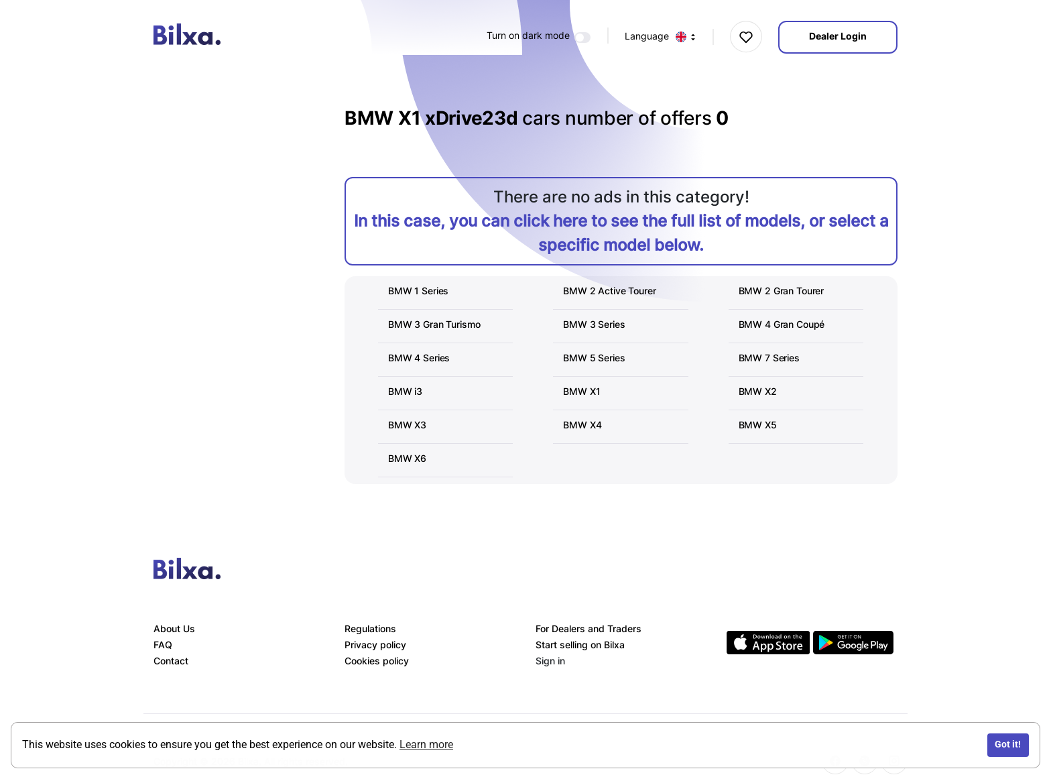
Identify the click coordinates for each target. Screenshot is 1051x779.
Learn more (426, 744)
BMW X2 (758, 391)
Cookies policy (377, 660)
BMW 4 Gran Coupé (782, 324)
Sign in (550, 660)
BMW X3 (407, 424)
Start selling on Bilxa (580, 644)
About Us (174, 628)
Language (660, 37)
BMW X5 (758, 424)
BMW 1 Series (418, 290)
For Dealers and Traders (588, 628)
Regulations (370, 628)
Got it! (1008, 744)
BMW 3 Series (594, 324)
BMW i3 (405, 391)
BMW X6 (407, 458)
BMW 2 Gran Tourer (781, 290)
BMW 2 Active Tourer (609, 290)
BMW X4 (582, 424)
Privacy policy (375, 644)
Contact (170, 660)
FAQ (162, 644)
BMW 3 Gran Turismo (434, 324)
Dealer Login (838, 36)
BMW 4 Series (419, 357)
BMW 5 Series (594, 357)
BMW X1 (581, 391)
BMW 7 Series (769, 357)
